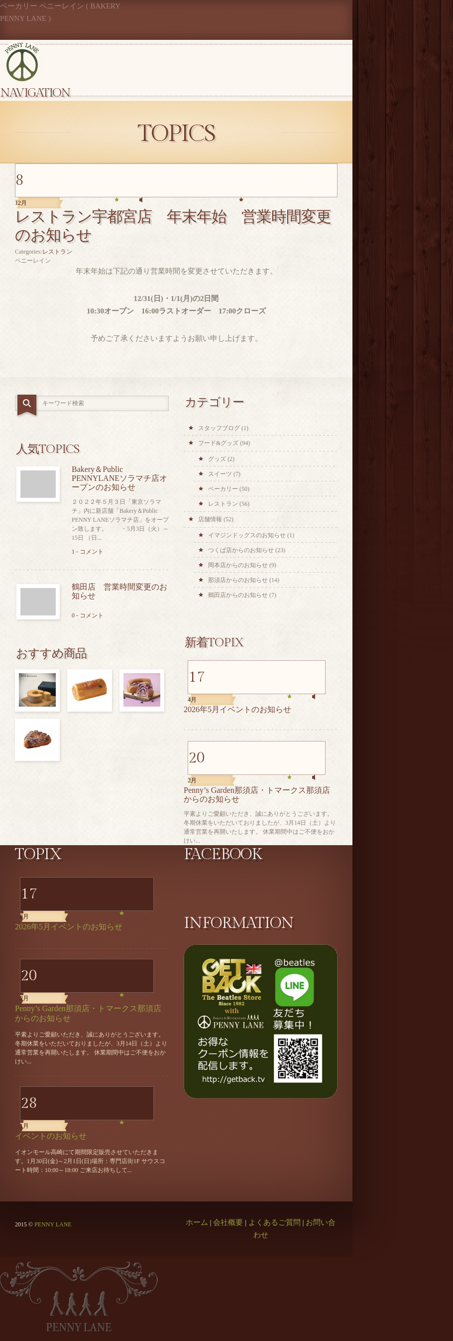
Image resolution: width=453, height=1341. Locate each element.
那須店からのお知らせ (238, 580)
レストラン (57, 251)
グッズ (217, 458)
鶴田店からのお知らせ (238, 595)
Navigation (35, 93)
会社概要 (228, 1222)
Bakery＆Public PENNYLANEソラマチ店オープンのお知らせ (119, 478)
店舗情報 (210, 519)
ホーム (197, 1222)
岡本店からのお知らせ (238, 565)
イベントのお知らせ (51, 1136)
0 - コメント (88, 615)
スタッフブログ (219, 428)
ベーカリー (223, 488)
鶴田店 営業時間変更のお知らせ (119, 591)
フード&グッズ (218, 443)
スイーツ (220, 473)
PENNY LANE (53, 1224)
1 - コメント (88, 551)
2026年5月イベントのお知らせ (237, 709)
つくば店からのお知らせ (241, 550)
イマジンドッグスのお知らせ (247, 535)
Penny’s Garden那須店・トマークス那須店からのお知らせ (257, 794)
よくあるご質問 (274, 1222)
